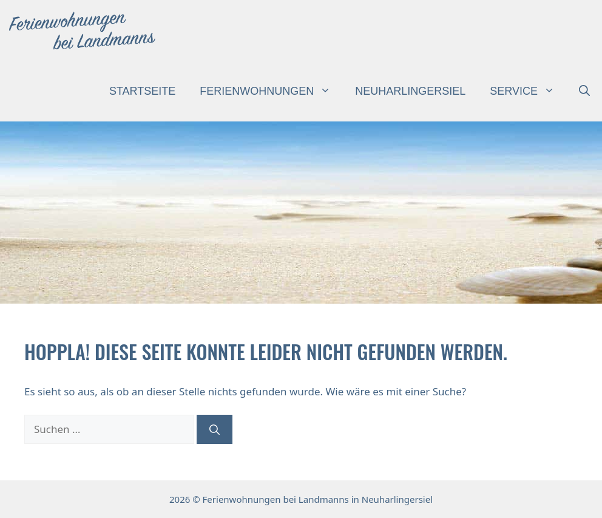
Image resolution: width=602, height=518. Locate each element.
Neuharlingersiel (410, 91)
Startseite (142, 91)
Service (528, 91)
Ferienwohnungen (271, 91)
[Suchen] (214, 429)
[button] (584, 91)
